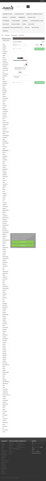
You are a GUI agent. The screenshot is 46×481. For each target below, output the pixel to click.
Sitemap (10, 453)
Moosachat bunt (6, 230)
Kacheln (41, 45)
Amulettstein (5, 51)
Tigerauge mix (5, 383)
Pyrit (3, 299)
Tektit (4, 376)
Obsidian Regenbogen (5, 261)
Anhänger (13, 17)
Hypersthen (5, 174)
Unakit (4, 407)
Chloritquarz (5, 109)
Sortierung (15, 44)
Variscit (4, 409)
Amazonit (4, 46)
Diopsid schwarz (6, 131)
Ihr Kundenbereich (21, 441)
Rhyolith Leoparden (5, 321)
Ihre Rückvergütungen (20, 444)
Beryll (4, 87)
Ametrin (4, 49)
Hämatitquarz (5, 169)
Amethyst (4, 47)
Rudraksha (5, 329)
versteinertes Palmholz (5, 419)
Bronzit (4, 94)
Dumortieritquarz (6, 135)
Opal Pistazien (5, 273)
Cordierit (4, 120)
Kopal (4, 187)
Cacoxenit (4, 100)
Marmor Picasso (6, 217)
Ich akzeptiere (23, 245)
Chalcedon (5, 105)
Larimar (4, 197)
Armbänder (21, 17)
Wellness (31, 24)
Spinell (4, 366)
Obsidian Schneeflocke (5, 265)
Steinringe (6, 20)
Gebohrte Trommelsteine (34, 14)
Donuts (5, 17)
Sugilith (4, 370)
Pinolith (4, 292)
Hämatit (4, 167)
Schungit (4, 342)
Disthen (4, 133)
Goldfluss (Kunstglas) (5, 159)
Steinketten (31, 17)
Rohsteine (6, 24)
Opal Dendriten (5, 271)
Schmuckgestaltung (36, 20)
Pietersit (4, 290)
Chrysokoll (5, 113)
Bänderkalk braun (5, 76)
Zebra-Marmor (5, 422)
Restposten (35, 27)
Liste (44, 45)
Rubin (4, 325)
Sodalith (4, 361)
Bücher (27, 27)
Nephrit (4, 245)
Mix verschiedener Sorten (5, 430)
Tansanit (4, 374)
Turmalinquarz (5, 400)
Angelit (4, 55)
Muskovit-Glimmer (4, 242)
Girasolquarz (5, 156)
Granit (4, 163)
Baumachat (5, 81)
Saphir (4, 333)
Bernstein (4, 85)
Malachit (4, 212)
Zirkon (4, 424)
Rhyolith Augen (5, 314)
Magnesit (4, 208)
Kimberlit (4, 185)
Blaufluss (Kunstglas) (5, 89)
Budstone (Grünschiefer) (5, 97)
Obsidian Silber (5, 256)
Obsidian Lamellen (4, 250)
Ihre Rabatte (18, 449)
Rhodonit (4, 312)
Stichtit (4, 368)
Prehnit (4, 295)
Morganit (4, 234)
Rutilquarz (4, 331)
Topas (4, 385)
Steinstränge (16, 20)
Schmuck (25, 20)
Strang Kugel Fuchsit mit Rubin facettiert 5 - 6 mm (20, 68)
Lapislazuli (5, 195)
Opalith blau (5, 277)
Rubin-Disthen (5, 327)
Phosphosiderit (5, 286)
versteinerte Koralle (5, 412)
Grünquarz (5, 165)
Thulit (4, 377)
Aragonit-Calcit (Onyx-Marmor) (5, 63)
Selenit (4, 344)
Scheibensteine (19, 14)
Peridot (4, 280)
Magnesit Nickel (5, 210)
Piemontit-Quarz (6, 288)
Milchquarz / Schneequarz (5, 220)
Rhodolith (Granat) (4, 310)
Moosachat (5, 228)
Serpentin (4, 349)
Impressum (11, 447)
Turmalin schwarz (4, 397)
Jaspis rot (4, 180)
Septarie (4, 346)
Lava (3, 200)
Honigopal (4, 172)
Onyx (4, 267)
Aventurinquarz (5, 68)
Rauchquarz (5, 305)
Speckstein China (6, 364)
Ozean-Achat (5, 279)
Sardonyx (4, 336)
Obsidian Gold (5, 247)
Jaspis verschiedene (5, 183)
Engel (24, 24)
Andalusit (4, 53)
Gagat (4, 154)
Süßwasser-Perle (6, 372)
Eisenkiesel (5, 137)
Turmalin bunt (5, 389)
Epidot (4, 139)
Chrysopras (5, 116)
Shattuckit (4, 355)
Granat (4, 161)
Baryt (4, 79)
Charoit (4, 107)
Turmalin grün (5, 392)
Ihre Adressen (19, 446)
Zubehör (5, 31)
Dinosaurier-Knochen (5, 129)
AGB (10, 450)
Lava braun (5, 202)
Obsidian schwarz (4, 254)
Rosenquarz (5, 323)
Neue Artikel (11, 442)
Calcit (4, 101)
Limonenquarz (5, 206)
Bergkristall (5, 83)
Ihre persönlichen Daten (20, 447)
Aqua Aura (4, 59)
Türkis (4, 387)
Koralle (4, 189)
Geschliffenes (15, 24)
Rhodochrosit (5, 307)
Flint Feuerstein (5, 143)
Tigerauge (4, 379)
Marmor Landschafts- (5, 215)
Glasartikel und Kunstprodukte (13, 27)
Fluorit (4, 144)
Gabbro (4, 152)
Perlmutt (4, 284)
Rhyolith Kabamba (4, 317)
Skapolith (4, 357)
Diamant (4, 126)
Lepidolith (4, 204)
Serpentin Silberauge (5, 352)
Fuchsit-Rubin (5, 150)
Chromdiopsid (5, 111)
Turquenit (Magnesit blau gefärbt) (5, 404)
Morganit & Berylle (5, 237)
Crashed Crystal (6, 122)
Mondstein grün (5, 225)
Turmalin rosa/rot (6, 394)
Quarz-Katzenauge (5, 302)
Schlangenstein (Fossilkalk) (5, 339)
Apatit (4, 57)
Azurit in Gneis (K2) (5, 71)
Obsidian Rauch (6, 258)
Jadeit (4, 178)
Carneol (4, 103)
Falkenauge (5, 141)
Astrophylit (5, 66)
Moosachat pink (5, 232)
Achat (4, 44)
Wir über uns (11, 451)
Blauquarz (4, 92)
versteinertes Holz (5, 416)
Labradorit (4, 193)
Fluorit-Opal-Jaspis (5, 147)
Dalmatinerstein (5, 124)
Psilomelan (5, 297)
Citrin (4, 118)
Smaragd (4, 359)
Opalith (4, 275)
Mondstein (4, 223)
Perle (3, 282)
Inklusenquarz (5, 176)
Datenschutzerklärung (13, 448)
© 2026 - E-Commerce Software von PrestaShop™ (10, 477)
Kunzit (4, 191)
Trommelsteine (7, 14)
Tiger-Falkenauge (6, 381)
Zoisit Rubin (5, 426)
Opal (3, 269)
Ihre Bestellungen (19, 442)
